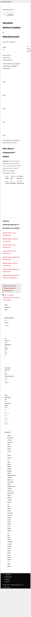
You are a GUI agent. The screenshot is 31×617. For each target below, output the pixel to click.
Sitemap (7, 579)
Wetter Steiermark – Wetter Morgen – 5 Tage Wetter (10, 516)
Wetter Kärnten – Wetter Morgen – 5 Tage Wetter (9, 456)
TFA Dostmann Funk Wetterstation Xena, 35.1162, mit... (8, 345)
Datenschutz (8, 576)
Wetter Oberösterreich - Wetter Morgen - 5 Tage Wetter (11, 297)
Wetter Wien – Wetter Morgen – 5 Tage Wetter (9, 559)
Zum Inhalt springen (6, 1)
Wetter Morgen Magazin (9, 469)
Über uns (7, 581)
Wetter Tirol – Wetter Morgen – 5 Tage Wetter (9, 530)
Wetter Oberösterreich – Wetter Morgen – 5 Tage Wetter (11, 488)
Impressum (8, 574)
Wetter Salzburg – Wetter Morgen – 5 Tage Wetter (9, 502)
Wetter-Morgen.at (8, 9)
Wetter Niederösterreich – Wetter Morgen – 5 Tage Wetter (11, 477)
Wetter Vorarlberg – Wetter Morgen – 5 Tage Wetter (10, 545)
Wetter (11, 140)
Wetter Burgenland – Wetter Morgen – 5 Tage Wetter (10, 441)
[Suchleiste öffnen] (5, 14)
